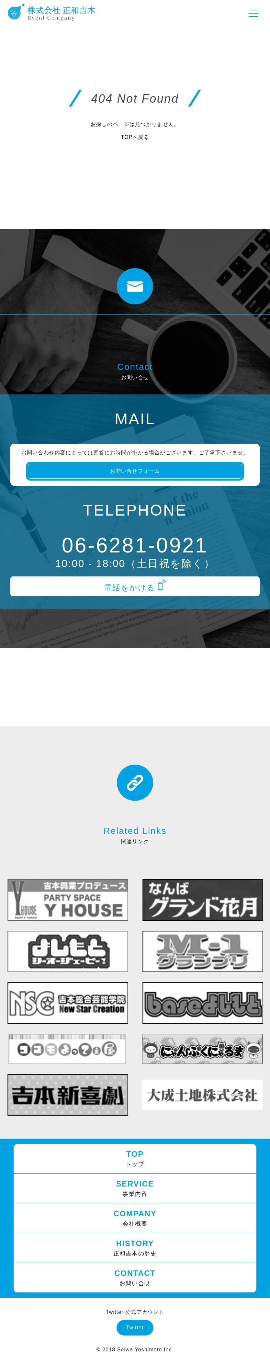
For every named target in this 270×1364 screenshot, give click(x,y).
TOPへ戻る (135, 137)
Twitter (135, 1327)
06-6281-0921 (135, 545)
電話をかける (135, 587)
